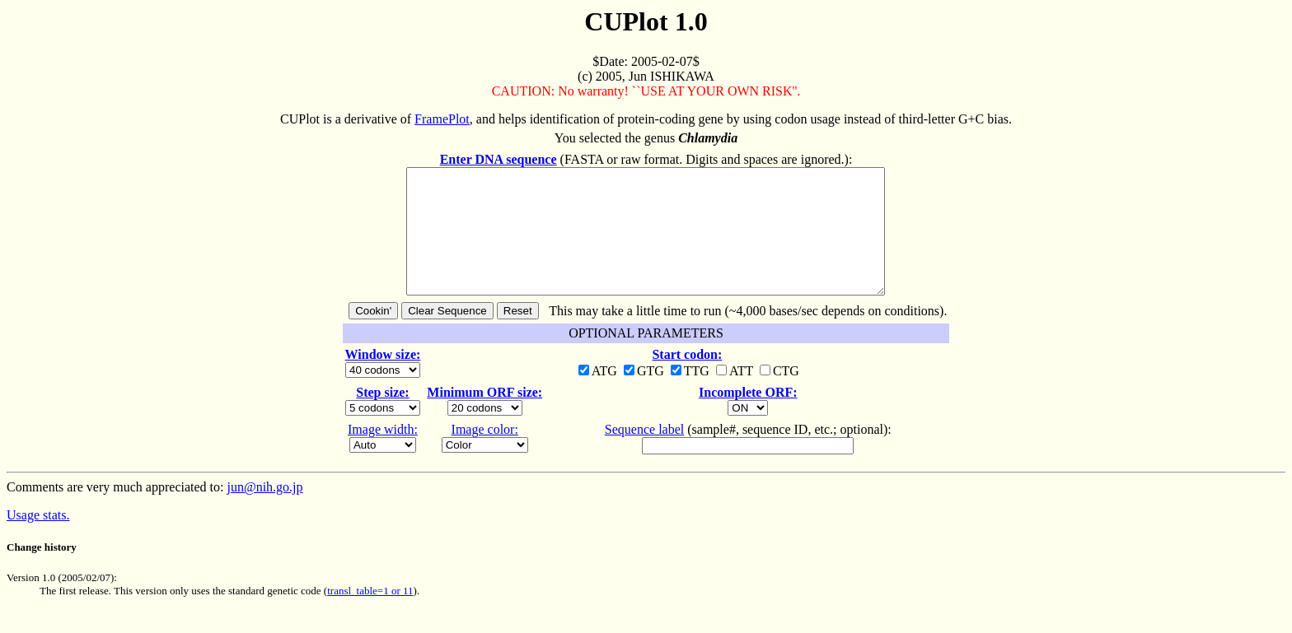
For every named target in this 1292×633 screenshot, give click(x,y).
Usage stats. (38, 540)
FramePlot (442, 119)
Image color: (485, 454)
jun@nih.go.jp (264, 512)
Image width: (383, 454)
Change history (42, 572)
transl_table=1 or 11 (370, 615)
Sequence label (644, 454)
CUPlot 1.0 (645, 21)
